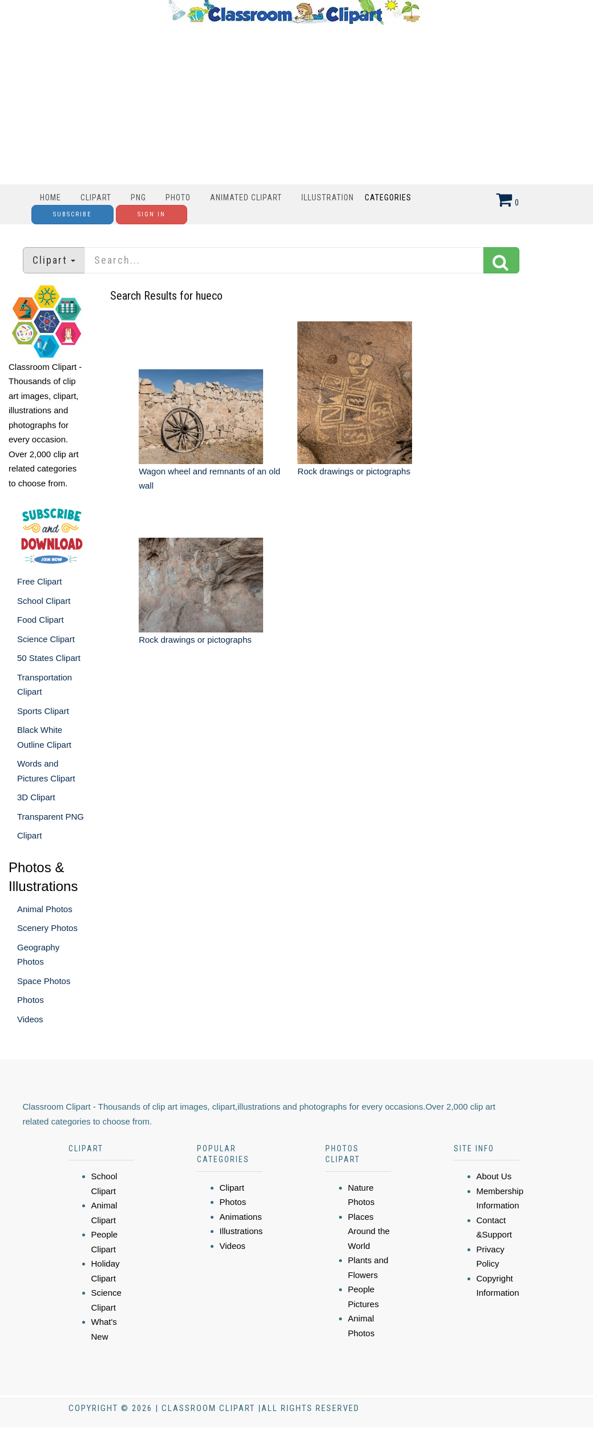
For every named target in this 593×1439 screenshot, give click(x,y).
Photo (178, 197)
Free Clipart (39, 581)
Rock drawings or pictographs (353, 471)
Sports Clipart (43, 711)
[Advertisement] (294, 104)
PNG (138, 197)
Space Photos (43, 981)
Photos (30, 1000)
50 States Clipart (48, 658)
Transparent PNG (50, 816)
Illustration (327, 197)
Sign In (152, 214)
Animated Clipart (246, 197)
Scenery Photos (47, 928)
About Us (494, 1176)
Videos (30, 1019)
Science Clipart (46, 639)
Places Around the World (369, 1231)
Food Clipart (40, 619)
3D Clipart (36, 797)
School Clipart (43, 601)
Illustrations (241, 1231)
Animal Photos (44, 909)
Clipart (95, 197)
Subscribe (72, 214)
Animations (241, 1217)
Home (50, 197)
